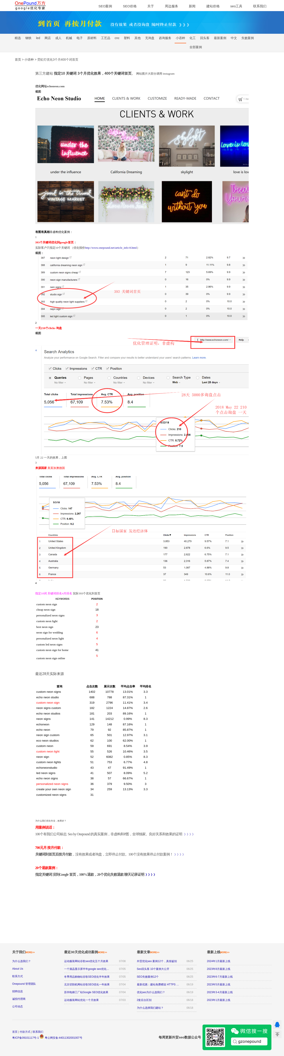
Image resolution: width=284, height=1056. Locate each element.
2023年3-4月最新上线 (220, 992)
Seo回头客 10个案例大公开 (153, 969)
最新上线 (218, 952)
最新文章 (148, 952)
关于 (150, 6)
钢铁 (28, 38)
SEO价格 (130, 6)
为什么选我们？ (21, 961)
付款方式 (25, 1031)
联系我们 (259, 6)
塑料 (127, 38)
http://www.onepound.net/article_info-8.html (111, 247)
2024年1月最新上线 (218, 961)
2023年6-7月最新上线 (220, 976)
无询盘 (149, 38)
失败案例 (247, 38)
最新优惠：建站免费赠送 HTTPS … (158, 984)
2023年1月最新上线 (218, 1000)
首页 (15, 1031)
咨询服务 (165, 38)
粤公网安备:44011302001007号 (60, 1037)
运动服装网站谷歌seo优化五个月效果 (86, 961)
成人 (58, 38)
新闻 (192, 6)
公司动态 (17, 1006)
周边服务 (171, 6)
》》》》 (189, 834)
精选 (18, 38)
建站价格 (213, 6)
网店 (48, 38)
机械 (69, 38)
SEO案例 (105, 6)
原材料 (92, 38)
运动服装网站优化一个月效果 (81, 1000)
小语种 (180, 38)
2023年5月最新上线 (218, 984)
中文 (234, 38)
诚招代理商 (19, 998)
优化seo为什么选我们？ (151, 992)
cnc (117, 38)
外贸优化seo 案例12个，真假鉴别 (157, 961)
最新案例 (220, 38)
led (38, 38)
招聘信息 (17, 991)
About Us (17, 968)
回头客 (204, 38)
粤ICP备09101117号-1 (25, 1037)
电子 (80, 38)
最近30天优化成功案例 (85, 952)
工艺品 (105, 38)
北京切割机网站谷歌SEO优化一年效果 (87, 984)
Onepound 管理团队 (24, 983)
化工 (192, 38)
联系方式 (17, 976)
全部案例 (195, 47)
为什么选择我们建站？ (150, 1007)
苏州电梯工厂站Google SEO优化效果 (86, 992)
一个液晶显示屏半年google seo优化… (86, 969)
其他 (137, 38)
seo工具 (236, 6)
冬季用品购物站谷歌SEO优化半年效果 (87, 976)
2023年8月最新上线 (218, 969)
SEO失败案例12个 (148, 976)
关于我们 (23, 952)
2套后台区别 (144, 1000)
